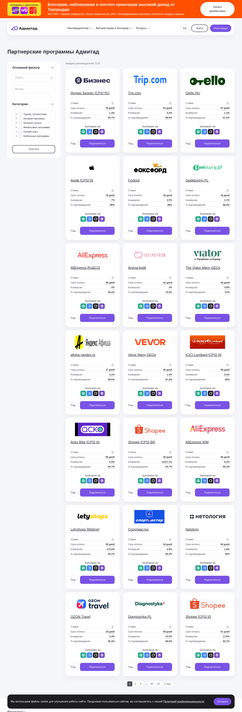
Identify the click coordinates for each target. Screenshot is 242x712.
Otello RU (193, 93)
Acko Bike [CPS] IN (85, 442)
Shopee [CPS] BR (141, 442)
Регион (19, 89)
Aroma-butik (137, 267)
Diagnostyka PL (140, 616)
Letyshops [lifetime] (85, 529)
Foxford (133, 180)
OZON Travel (80, 616)
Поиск (19, 77)
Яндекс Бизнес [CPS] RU (90, 93)
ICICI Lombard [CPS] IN (203, 355)
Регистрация (221, 28)
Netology (192, 529)
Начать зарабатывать (217, 9)
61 (158, 683)
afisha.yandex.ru (83, 355)
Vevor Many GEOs (142, 355)
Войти (199, 28)
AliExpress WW (197, 442)
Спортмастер (138, 529)
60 (151, 683)
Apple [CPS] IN (82, 180)
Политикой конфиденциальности (183, 701)
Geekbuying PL (197, 180)
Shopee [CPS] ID (198, 616)
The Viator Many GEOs (203, 267)
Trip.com (134, 93)
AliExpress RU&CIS (85, 267)
